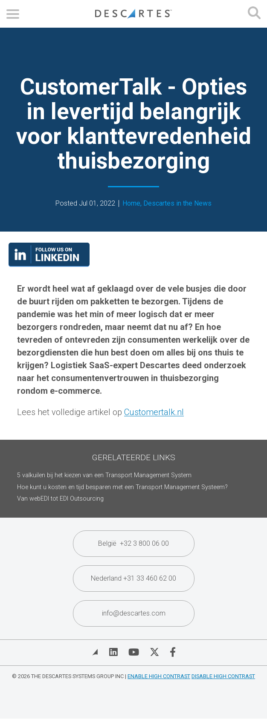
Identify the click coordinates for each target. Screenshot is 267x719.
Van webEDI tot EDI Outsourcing (60, 498)
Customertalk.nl (154, 412)
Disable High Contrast (223, 676)
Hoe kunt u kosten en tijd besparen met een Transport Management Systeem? (122, 487)
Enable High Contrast (159, 676)
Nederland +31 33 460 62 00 (133, 578)
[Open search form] (254, 13)
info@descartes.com (133, 613)
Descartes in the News (177, 203)
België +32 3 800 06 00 (133, 543)
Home (131, 203)
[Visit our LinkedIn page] (49, 264)
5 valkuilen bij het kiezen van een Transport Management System (104, 475)
